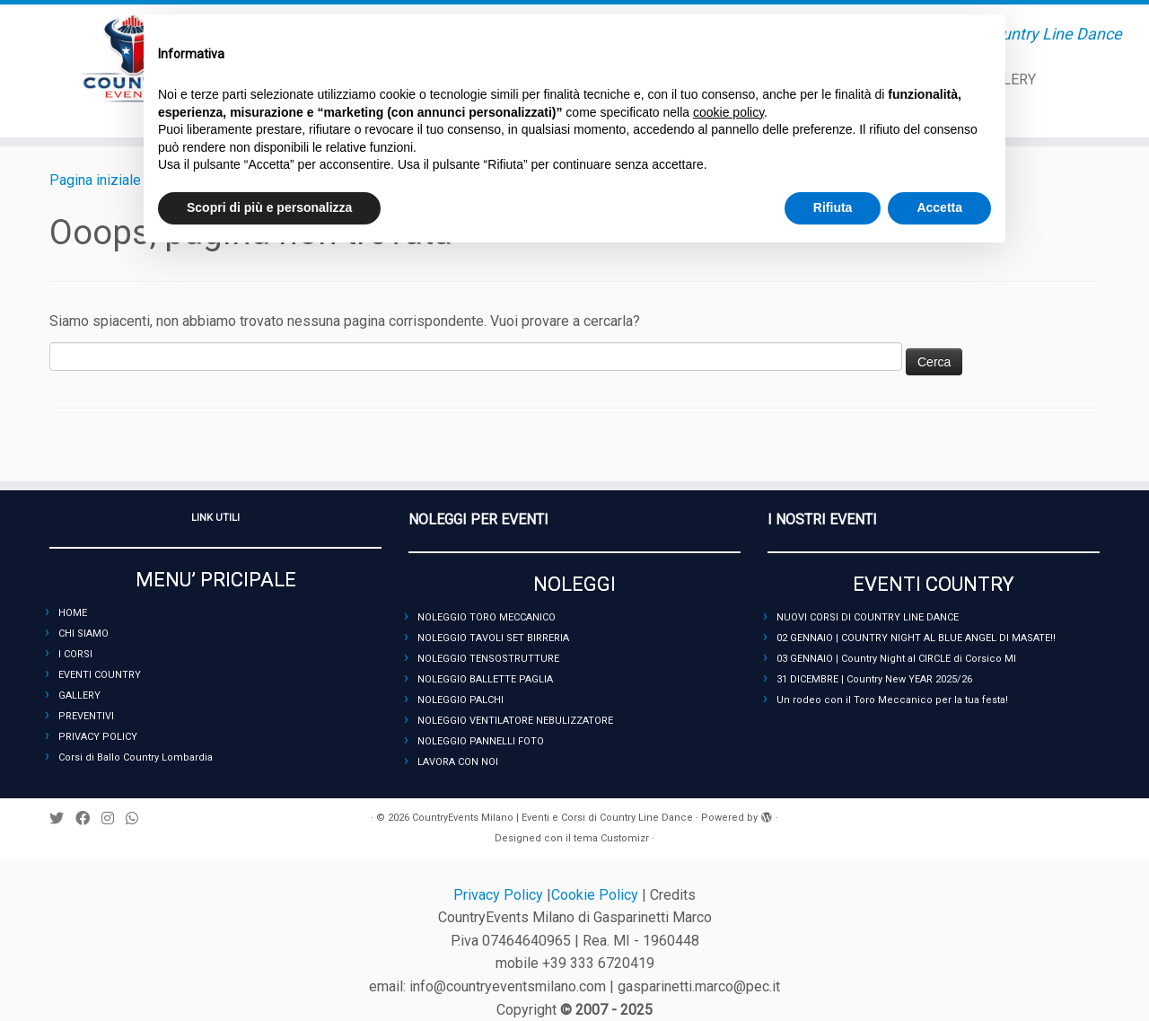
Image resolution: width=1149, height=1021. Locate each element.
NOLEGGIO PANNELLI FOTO (480, 741)
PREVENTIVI (86, 716)
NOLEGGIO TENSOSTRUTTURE (488, 659)
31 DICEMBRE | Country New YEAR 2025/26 (874, 679)
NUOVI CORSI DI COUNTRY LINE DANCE (867, 617)
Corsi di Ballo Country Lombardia (135, 757)
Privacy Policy (500, 894)
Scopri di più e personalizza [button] (269, 207)
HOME (72, 613)
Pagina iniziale (95, 180)
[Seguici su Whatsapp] (138, 818)
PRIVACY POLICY (97, 737)
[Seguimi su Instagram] (113, 818)
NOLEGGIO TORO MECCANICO (486, 617)
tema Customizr (611, 838)
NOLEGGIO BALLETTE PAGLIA (485, 679)
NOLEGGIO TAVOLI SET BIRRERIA (493, 638)
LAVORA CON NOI (457, 762)
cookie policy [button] (728, 112)
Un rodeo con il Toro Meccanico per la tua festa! (892, 700)
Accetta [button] (939, 207)
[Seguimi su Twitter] (62, 818)
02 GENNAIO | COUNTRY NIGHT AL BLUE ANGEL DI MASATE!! (916, 638)
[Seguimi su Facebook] (88, 818)
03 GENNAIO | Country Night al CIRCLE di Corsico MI (896, 659)
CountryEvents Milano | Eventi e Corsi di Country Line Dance (552, 817)
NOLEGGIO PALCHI (460, 700)
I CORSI (75, 654)
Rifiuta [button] (833, 207)
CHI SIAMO (83, 633)
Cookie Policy (596, 894)
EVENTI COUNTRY (99, 675)
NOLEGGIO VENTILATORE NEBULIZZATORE (515, 720)
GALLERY (79, 695)
